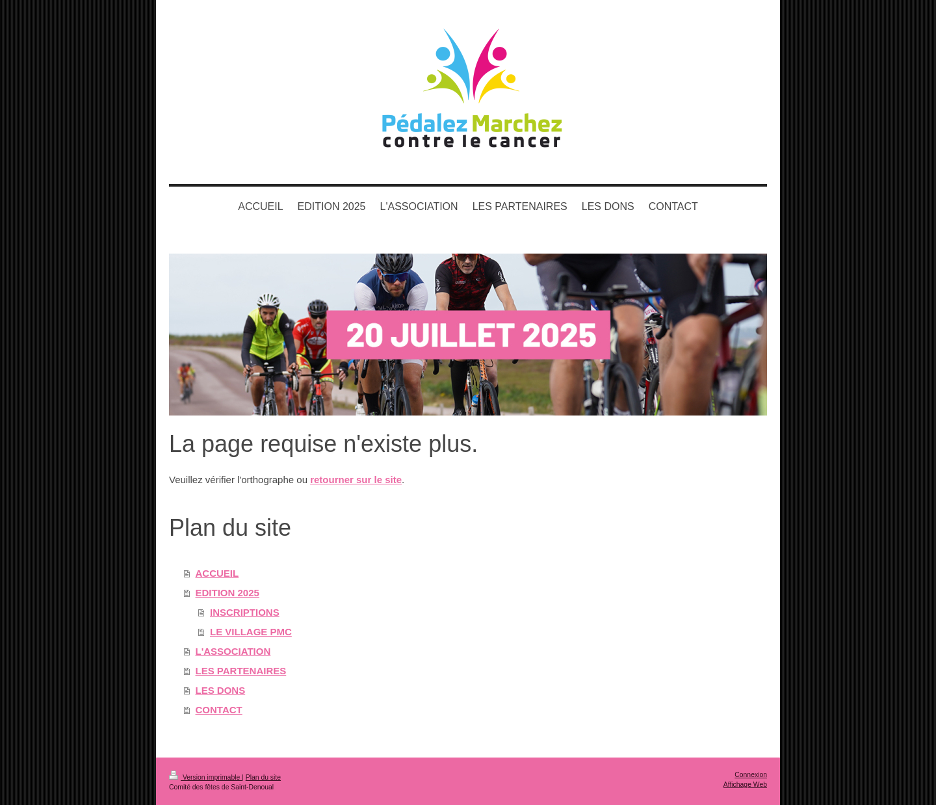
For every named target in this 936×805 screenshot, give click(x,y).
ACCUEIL (217, 573)
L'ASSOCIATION (233, 651)
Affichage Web (745, 784)
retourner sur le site (356, 479)
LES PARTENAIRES (241, 670)
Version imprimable (205, 777)
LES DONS (221, 690)
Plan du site (263, 777)
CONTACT (219, 709)
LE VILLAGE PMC (251, 631)
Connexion (750, 774)
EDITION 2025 (227, 592)
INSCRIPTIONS (245, 612)
